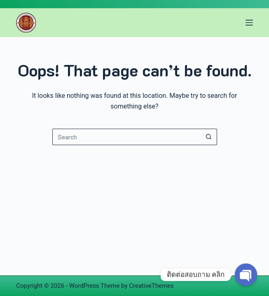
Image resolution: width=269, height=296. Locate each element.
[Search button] (209, 137)
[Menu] (249, 22)
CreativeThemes (151, 285)
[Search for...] (126, 137)
